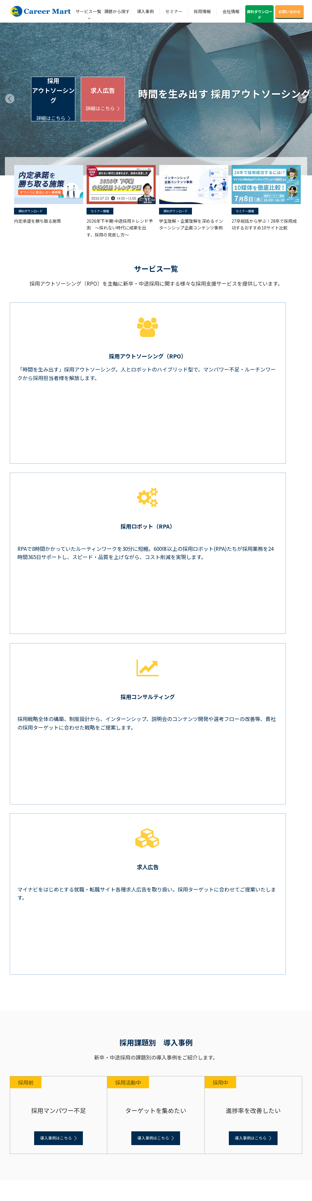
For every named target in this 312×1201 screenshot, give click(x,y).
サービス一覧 (88, 11)
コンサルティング (31, 903)
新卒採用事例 (21, 1013)
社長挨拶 (17, 1115)
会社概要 (17, 1089)
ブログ (16, 1066)
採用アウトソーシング (53, 99)
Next (302, 99)
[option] (47, 194)
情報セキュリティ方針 (28, 1141)
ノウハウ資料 (22, 1046)
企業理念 (17, 1123)
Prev (10, 99)
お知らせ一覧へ (156, 823)
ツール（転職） (30, 955)
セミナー (174, 11)
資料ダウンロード (259, 14)
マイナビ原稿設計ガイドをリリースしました (125, 739)
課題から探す (117, 11)
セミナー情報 (100, 211)
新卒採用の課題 (22, 987)
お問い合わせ (289, 11)
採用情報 (202, 11)
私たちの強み (21, 1106)
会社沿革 (17, 1098)
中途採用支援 (21, 929)
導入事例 (145, 11)
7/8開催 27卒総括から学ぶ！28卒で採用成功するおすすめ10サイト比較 (157, 757)
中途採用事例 (21, 1022)
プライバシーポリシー (28, 1132)
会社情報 (230, 11)
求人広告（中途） (31, 963)
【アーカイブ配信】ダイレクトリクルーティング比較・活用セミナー (152, 774)
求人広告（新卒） (31, 921)
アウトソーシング (31, 895)
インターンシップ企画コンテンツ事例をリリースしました (148, 721)
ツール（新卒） (30, 912)
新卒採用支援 (21, 886)
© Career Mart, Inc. (136, 1186)
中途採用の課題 (22, 995)
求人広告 (102, 99)
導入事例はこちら (56, 618)
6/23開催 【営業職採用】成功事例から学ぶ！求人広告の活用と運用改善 (155, 792)
